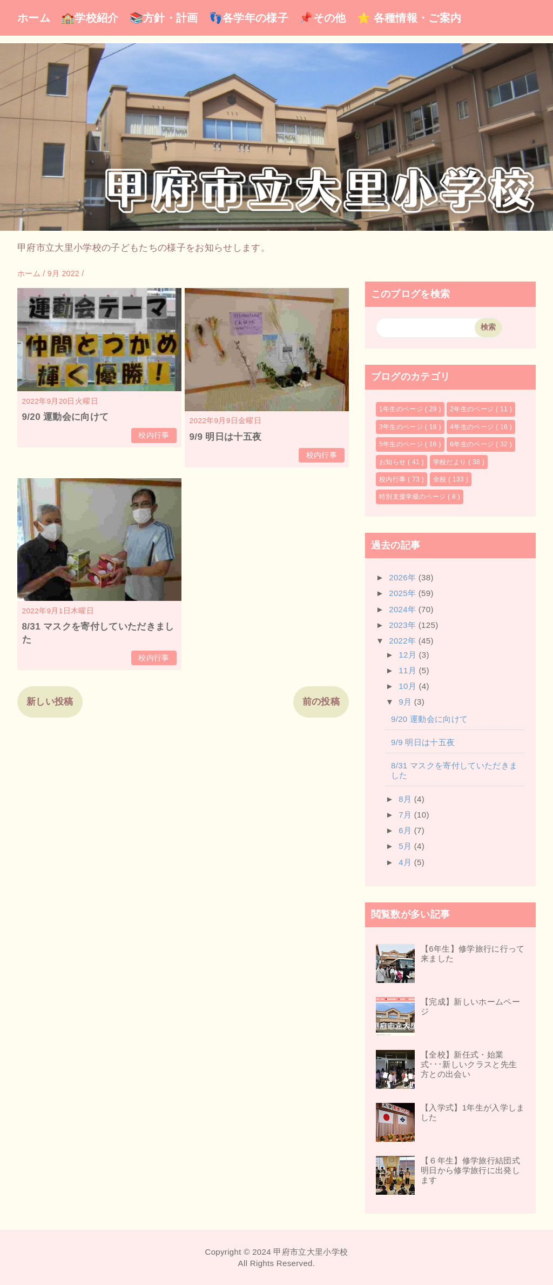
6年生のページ (473, 444)
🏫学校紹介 (90, 18)
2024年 (404, 609)
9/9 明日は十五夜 (226, 437)
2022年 (404, 640)
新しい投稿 (49, 702)
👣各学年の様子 (248, 18)
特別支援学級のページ (413, 496)
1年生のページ (402, 409)
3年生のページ (402, 427)
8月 (406, 799)
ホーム (33, 18)
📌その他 (322, 18)
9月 (406, 701)
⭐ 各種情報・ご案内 (409, 18)
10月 (409, 686)
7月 (406, 814)
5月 (406, 846)
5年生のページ (402, 444)
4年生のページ (473, 427)
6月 (406, 830)
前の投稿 (321, 702)
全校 (440, 479)
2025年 (404, 593)
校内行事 (153, 435)
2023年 (404, 625)
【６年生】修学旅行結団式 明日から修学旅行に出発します (474, 1170)
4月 (406, 862)
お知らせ (393, 462)
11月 (409, 670)
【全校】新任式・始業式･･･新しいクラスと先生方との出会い (469, 1064)
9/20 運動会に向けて (65, 417)
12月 (409, 654)
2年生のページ (473, 409)
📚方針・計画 (164, 18)
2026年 (404, 577)
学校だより (450, 462)
